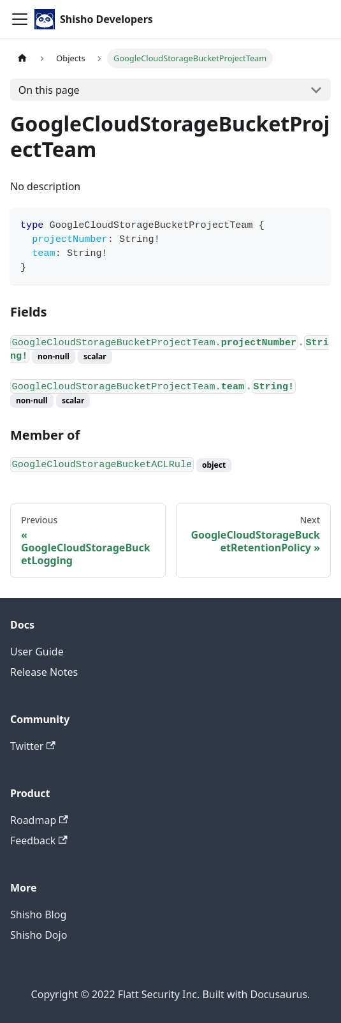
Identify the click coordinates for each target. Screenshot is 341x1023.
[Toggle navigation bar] (19, 19)
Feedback (39, 840)
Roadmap (39, 820)
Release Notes (44, 672)
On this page (49, 90)
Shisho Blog (38, 914)
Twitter (32, 746)
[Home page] (22, 58)
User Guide (37, 652)
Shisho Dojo (38, 935)
